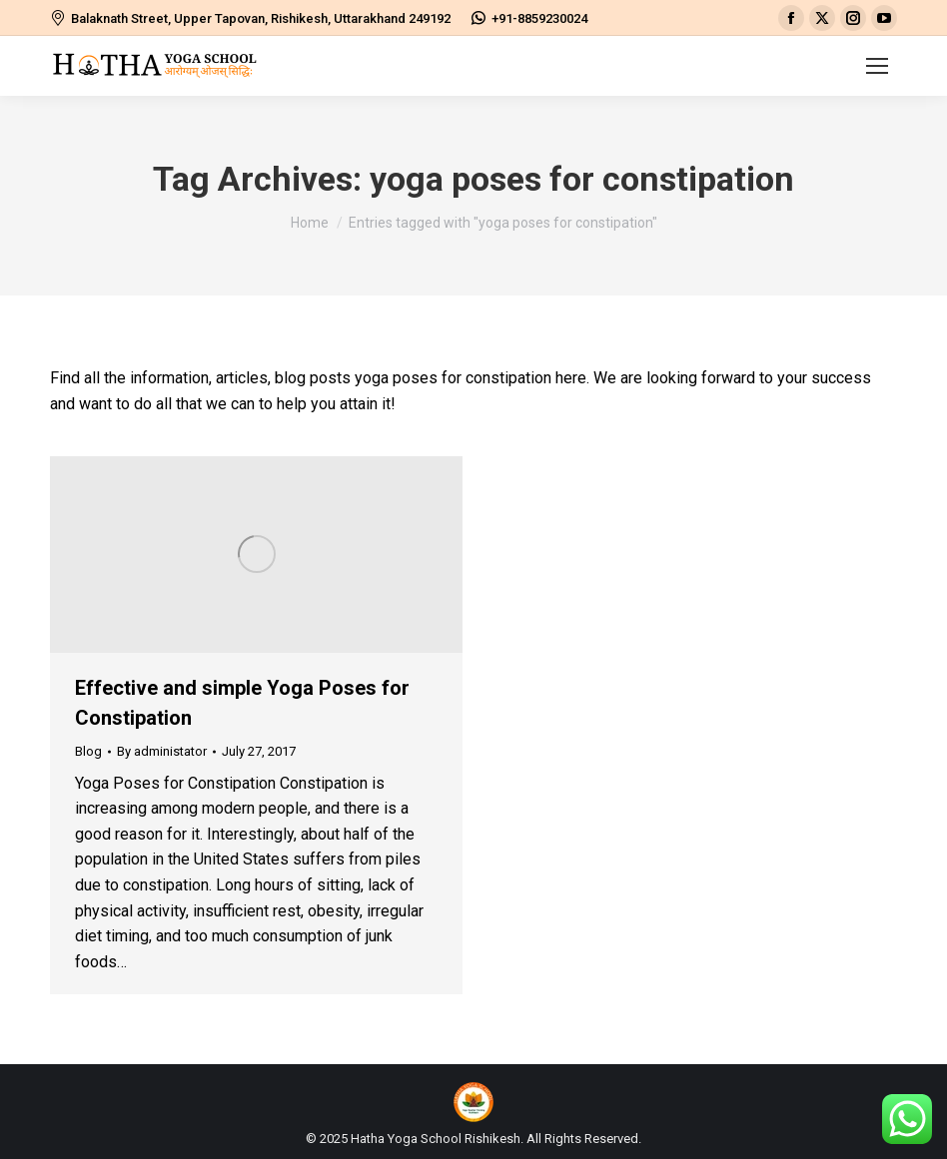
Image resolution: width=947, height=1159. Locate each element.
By (162, 751)
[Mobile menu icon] (877, 66)
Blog (88, 751)
